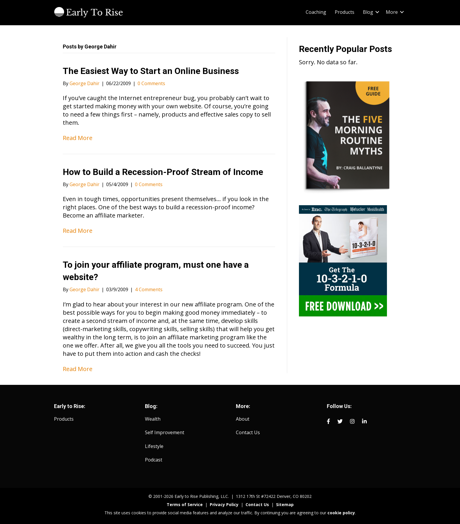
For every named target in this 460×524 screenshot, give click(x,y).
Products (344, 12)
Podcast (153, 459)
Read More (77, 138)
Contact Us (248, 432)
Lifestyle (154, 446)
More (392, 12)
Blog (368, 12)
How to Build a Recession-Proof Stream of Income (163, 172)
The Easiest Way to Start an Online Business (151, 71)
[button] (377, 12)
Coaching (316, 12)
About (242, 419)
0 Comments (151, 83)
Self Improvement (164, 432)
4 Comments (149, 289)
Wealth (152, 419)
